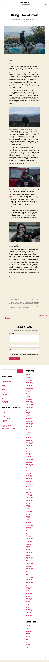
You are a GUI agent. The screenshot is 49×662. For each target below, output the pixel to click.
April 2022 (28, 455)
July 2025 (28, 393)
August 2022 (28, 448)
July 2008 (28, 567)
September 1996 (29, 597)
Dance (27, 632)
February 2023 (29, 439)
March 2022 (28, 456)
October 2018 (29, 513)
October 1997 (29, 592)
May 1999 (28, 590)
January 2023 (29, 441)
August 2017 (28, 530)
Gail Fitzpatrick (24, 303)
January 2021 (29, 478)
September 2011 (29, 560)
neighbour (29, 305)
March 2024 (28, 418)
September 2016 (29, 545)
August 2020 (28, 486)
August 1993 (28, 601)
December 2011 (29, 559)
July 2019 (28, 505)
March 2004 (28, 576)
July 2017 (28, 532)
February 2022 (29, 458)
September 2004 (29, 574)
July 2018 (28, 516)
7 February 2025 (26, 19)
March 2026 (28, 381)
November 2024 (29, 406)
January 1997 (29, 595)
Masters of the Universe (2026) (5, 393)
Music (27, 641)
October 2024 (29, 407)
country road (30, 301)
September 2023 (29, 428)
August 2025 (28, 392)
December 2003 (29, 579)
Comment (11, 335)
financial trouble (18, 303)
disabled (12, 302)
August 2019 (28, 504)
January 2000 (29, 589)
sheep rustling (36, 306)
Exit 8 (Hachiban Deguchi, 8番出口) (6, 383)
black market (13, 300)
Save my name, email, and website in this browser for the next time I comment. (24, 356)
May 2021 (28, 472)
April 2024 (28, 417)
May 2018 (28, 519)
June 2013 (28, 556)
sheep (21, 306)
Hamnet (7, 432)
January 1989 (29, 617)
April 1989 (28, 615)
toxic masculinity (19, 307)
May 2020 (28, 491)
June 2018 (28, 518)
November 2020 (29, 481)
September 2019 (29, 502)
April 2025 (28, 398)
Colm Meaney (25, 301)
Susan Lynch (13, 307)
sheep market (30, 306)
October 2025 (29, 388)
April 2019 (28, 510)
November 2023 (29, 425)
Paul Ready (17, 306)
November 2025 (29, 387)
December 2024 (29, 404)
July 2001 (28, 582)
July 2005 (28, 573)
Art (26, 628)
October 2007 (29, 568)
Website (10, 351)
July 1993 (28, 603)
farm (35, 302)
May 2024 (28, 415)
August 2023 (28, 429)
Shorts (27, 644)
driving (16, 302)
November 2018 (29, 511)
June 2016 (28, 548)
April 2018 (28, 521)
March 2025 (28, 400)
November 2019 (29, 499)
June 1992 (28, 604)
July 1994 (28, 598)
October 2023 (29, 426)
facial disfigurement (30, 302)
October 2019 (29, 500)
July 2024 (28, 412)
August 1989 (28, 614)
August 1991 (28, 608)
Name (10, 346)
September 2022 (29, 447)
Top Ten (27, 647)
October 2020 (29, 483)
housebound (13, 305)
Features (19, 11)
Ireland (17, 305)
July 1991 (28, 609)
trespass (24, 307)
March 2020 (28, 494)
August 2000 (29, 586)
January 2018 (29, 526)
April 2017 (28, 537)
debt (38, 301)
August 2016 (28, 546)
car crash (35, 300)
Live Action (25, 11)
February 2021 (29, 477)
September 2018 (29, 515)
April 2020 (28, 493)
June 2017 (28, 533)
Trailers (27, 649)
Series (27, 643)
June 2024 (28, 414)
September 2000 (29, 584)
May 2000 (28, 587)
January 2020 (29, 497)
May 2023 (28, 434)
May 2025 (28, 396)
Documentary (29, 633)
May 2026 (28, 377)
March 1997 (28, 593)
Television (28, 646)
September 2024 (29, 409)
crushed (34, 301)
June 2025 (28, 395)
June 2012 (28, 557)
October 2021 (29, 464)
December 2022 (29, 442)
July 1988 (28, 619)
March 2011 (28, 562)
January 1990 (29, 612)
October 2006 (29, 571)
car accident (30, 300)
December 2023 (29, 423)
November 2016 (29, 541)
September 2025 (29, 390)
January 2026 (29, 384)
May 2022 (28, 453)
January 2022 (29, 459)
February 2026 (29, 382)
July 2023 (28, 431)
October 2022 (29, 445)
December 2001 (29, 581)
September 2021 (29, 466)
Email (26, 346)
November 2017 (29, 527)
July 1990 (28, 611)
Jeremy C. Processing (24, 2)
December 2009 (29, 563)
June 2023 (28, 433)
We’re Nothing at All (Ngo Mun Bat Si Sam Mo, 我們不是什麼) (5, 401)
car (27, 300)
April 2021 (28, 474)
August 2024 (28, 411)
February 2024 (29, 420)
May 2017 (28, 535)
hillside (31, 303)
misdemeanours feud (23, 305)
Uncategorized (29, 650)
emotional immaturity (22, 302)
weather (28, 307)
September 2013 (29, 554)
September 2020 (29, 485)
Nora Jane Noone (35, 305)
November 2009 (29, 565)
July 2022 (28, 450)
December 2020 (29, 480)
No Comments (34, 19)
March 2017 (28, 538)
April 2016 (28, 549)
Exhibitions (28, 635)
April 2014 (28, 552)
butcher (25, 300)
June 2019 (28, 507)
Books (27, 630)
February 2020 (29, 496)
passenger (13, 306)
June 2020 (28, 489)
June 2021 (28, 470)
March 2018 (28, 522)
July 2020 (28, 488)
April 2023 (28, 436)
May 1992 (28, 606)
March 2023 (28, 437)
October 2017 (29, 529)
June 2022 (28, 452)
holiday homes (35, 303)
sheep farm (25, 306)
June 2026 (28, 376)
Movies (30, 11)
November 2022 (29, 444)
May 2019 (28, 508)
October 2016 (29, 543)
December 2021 (29, 461)
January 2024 (29, 422)
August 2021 (28, 467)
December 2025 (29, 385)
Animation (28, 627)
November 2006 (29, 570)
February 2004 (29, 578)
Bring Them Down (19, 300)
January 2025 (29, 403)
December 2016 (29, 540)
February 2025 (29, 401)
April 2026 (28, 379)
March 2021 (28, 475)
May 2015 (28, 551)
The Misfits (4, 396)
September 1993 (29, 600)
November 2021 (29, 463)
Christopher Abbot (18, 301)
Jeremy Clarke (17, 19)
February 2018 (29, 524)
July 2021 (28, 469)
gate (28, 303)
